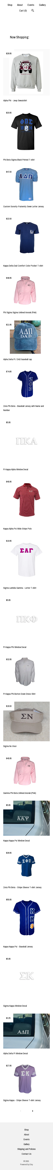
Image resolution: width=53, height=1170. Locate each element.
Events (31, 5)
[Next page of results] (33, 1111)
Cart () (23, 10)
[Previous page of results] (20, 1111)
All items (35, 37)
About (20, 5)
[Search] (33, 11)
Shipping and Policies (26, 1149)
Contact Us (26, 1153)
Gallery (42, 5)
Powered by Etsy (26, 1164)
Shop (9, 5)
